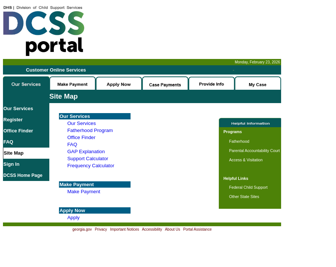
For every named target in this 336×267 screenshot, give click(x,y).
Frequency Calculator (90, 165)
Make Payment (83, 191)
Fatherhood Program (90, 130)
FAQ (8, 142)
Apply (73, 217)
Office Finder (18, 131)
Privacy (101, 229)
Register (13, 119)
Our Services (18, 108)
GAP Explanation (86, 151)
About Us (172, 229)
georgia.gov (82, 229)
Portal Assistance (197, 229)
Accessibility (152, 229)
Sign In (11, 164)
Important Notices (124, 229)
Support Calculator (87, 158)
